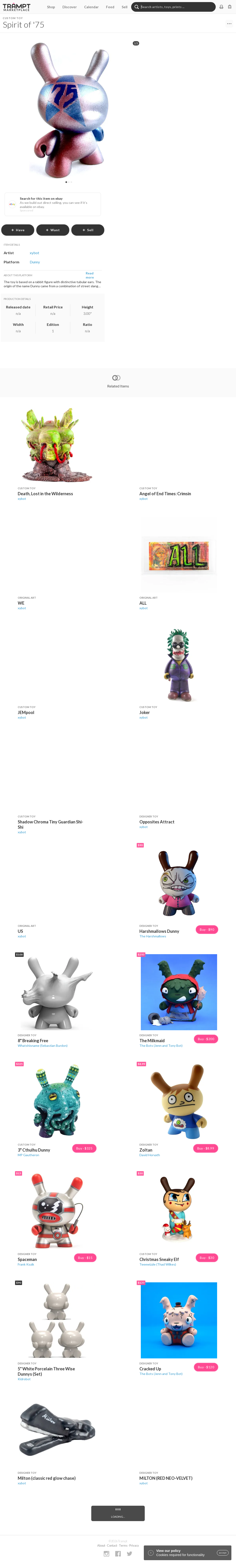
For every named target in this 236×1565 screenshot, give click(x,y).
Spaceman (27, 1259)
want (53, 230)
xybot (22, 499)
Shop (51, 7)
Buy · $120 (206, 1367)
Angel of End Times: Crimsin (165, 493)
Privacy (134, 1545)
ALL (143, 603)
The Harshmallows (152, 936)
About (101, 1545)
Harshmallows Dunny (159, 931)
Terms (123, 1545)
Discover (69, 7)
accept (223, 1553)
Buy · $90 (207, 929)
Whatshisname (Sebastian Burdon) (43, 1045)
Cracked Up (150, 1368)
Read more (90, 275)
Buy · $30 (207, 1258)
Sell (124, 7)
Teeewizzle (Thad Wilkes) (157, 1264)
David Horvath (149, 1155)
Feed (110, 7)
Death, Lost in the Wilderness (45, 493)
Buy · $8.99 (206, 1148)
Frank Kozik (26, 1264)
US (20, 931)
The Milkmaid (152, 1040)
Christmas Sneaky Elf (159, 1259)
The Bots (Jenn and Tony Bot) (161, 1045)
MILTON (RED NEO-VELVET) (165, 1478)
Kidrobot (24, 1379)
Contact (112, 1545)
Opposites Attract (156, 821)
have (18, 230)
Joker (144, 712)
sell (88, 230)
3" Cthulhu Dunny (34, 1149)
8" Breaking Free (33, 1040)
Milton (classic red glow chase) (47, 1478)
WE (21, 603)
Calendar (91, 7)
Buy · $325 (84, 1148)
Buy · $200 (206, 1039)
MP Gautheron (28, 1155)
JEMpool (26, 712)
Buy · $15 (85, 1258)
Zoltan (145, 1149)
